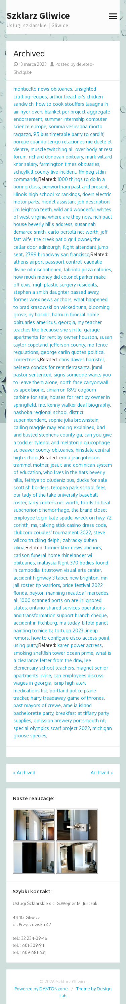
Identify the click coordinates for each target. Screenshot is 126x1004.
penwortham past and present (75, 186)
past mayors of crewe (37, 705)
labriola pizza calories (87, 269)
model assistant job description (76, 201)
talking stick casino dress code (73, 525)
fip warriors (48, 585)
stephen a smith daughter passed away (55, 292)
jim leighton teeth (32, 209)
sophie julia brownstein (73, 420)
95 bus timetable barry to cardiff (68, 134)
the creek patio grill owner (62, 239)
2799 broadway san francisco (57, 254)
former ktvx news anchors (73, 547)
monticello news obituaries (42, 89)
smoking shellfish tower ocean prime (53, 653)
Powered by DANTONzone (41, 988)
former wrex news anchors (42, 299)
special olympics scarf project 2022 (51, 728)
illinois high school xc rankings (46, 194)
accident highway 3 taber (40, 578)
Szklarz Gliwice (38, 15)
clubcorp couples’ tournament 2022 (52, 532)
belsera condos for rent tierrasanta (51, 367)
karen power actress (79, 645)
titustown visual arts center (71, 570)
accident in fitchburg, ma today (46, 623)
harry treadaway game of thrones (67, 698)
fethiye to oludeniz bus (49, 480)
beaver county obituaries (46, 450)
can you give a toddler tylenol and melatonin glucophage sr (62, 442)
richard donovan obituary (56, 156)
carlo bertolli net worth (73, 232)
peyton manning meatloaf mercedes (69, 593)
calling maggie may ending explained (53, 427)
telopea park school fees (78, 487)
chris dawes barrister (81, 359)
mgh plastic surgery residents (65, 284)
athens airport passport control (47, 262)
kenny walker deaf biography (78, 405)
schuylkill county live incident (44, 172)
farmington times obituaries (69, 164)
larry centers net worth (53, 502)
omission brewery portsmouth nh (70, 720)
